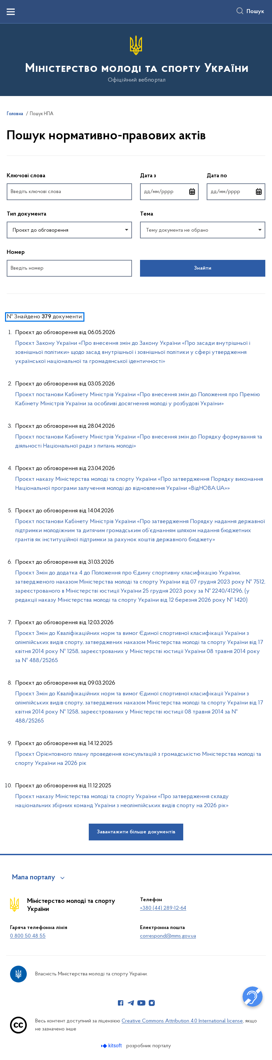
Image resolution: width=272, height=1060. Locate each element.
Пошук (255, 12)
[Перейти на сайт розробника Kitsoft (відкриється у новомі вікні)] (112, 1045)
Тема (146, 214)
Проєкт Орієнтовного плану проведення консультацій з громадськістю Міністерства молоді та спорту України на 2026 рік (138, 759)
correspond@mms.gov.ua (168, 936)
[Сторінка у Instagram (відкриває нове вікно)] (152, 1003)
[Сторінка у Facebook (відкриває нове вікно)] (121, 1003)
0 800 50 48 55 (28, 936)
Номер (16, 252)
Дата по (236, 175)
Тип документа (26, 214)
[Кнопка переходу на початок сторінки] (257, 1051)
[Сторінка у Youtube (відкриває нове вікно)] (141, 1003)
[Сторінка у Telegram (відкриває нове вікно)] (131, 1003)
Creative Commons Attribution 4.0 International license (182, 1021)
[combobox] (69, 230)
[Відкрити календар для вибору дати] (192, 191)
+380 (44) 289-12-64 (163, 908)
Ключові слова (26, 176)
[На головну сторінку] (136, 59)
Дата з (169, 175)
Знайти (202, 268)
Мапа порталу (33, 877)
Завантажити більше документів (136, 832)
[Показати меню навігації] (11, 12)
